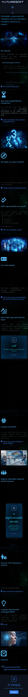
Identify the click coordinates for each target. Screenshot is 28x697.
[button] (25, 522)
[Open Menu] (12, 7)
